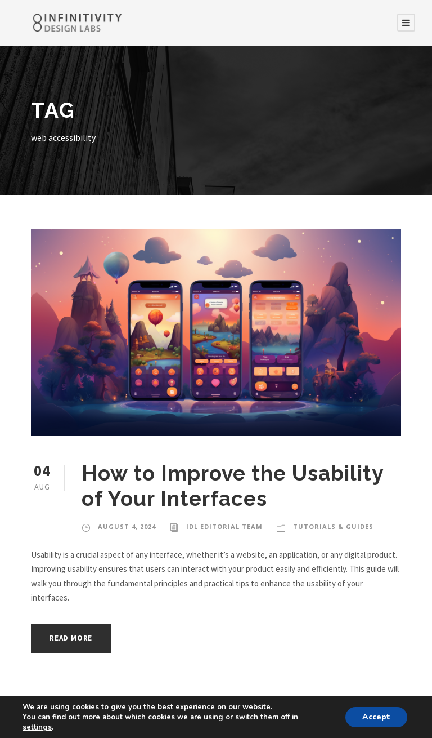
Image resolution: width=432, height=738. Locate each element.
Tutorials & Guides (333, 526)
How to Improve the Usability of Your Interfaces (232, 485)
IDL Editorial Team (224, 526)
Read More (71, 638)
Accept (376, 717)
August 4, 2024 (127, 526)
